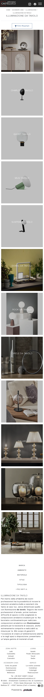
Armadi (11, 656)
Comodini (11, 658)
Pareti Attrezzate (33, 654)
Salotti (33, 651)
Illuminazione (31, 10)
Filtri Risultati (22, 26)
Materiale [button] (22, 575)
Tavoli (33, 656)
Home (8, 10)
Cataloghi (33, 670)
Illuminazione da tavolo (22, 13)
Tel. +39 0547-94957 (19, 676)
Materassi (11, 672)
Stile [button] (22, 580)
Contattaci (33, 668)
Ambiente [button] (22, 570)
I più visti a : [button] (22, 589)
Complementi (11, 670)
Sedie (33, 658)
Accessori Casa (18, 10)
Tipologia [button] (22, 584)
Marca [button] (22, 565)
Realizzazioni (33, 672)
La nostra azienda (33, 666)
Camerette (11, 654)
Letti (11, 651)
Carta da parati (11, 666)
